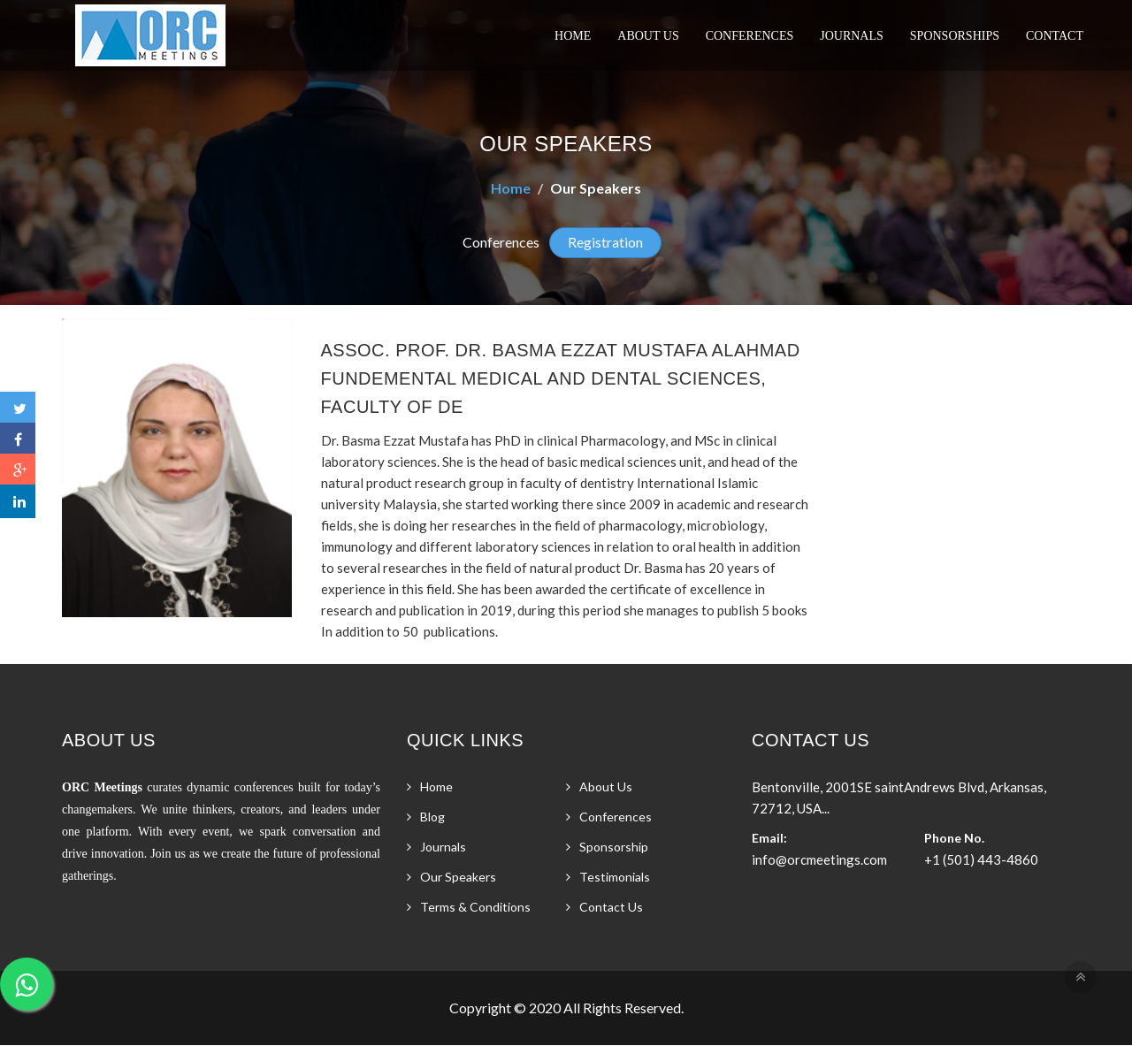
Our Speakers (458, 876)
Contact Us (611, 906)
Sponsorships (954, 35)
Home (573, 35)
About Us (647, 35)
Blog (432, 816)
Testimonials (614, 876)
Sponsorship (613, 846)
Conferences (750, 35)
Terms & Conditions (475, 906)
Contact (1054, 35)
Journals (851, 35)
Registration (605, 241)
